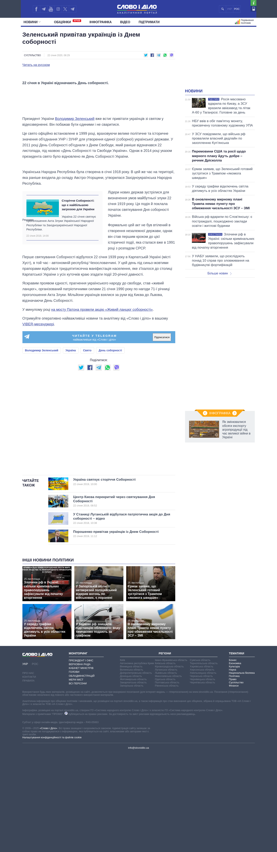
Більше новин (219, 273)
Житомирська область (133, 778)
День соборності (110, 449)
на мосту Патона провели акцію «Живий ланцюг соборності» (102, 409)
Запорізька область (131, 784)
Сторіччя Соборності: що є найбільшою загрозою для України (78, 304)
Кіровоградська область (169, 765)
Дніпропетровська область (136, 771)
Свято (87, 449)
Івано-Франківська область (171, 758)
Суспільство (32, 55)
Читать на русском (36, 65)
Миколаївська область (168, 774)
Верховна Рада (80, 763)
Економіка (235, 762)
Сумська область (200, 758)
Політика (234, 774)
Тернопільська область (204, 762)
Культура (234, 765)
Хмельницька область (203, 771)
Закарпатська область (133, 781)
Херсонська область (202, 768)
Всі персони (78, 782)
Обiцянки (67, 21)
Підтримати (149, 22)
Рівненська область (166, 784)
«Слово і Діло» (48, 827)
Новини (32, 22)
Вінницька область (131, 765)
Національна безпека (242, 771)
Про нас (28, 772)
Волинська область (131, 768)
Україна (70, 449)
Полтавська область (167, 781)
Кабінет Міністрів (81, 767)
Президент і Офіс (81, 759)
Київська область (165, 762)
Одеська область (165, 778)
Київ (122, 758)
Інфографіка (101, 22)
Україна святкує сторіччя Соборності (117, 581)
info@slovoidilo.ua (138, 846)
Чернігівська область (202, 781)
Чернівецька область (202, 778)
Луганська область (166, 768)
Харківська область (201, 765)
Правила (28, 779)
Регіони (165, 752)
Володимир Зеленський (75, 218)
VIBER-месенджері (38, 423)
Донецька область (131, 774)
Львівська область (166, 771)
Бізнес (233, 758)
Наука (232, 768)
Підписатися (161, 436)
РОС (237, 8)
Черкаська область (201, 774)
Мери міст (76, 778)
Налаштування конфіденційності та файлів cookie (52, 836)
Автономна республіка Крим (137, 762)
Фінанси (234, 784)
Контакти (29, 775)
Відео (125, 22)
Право (233, 778)
